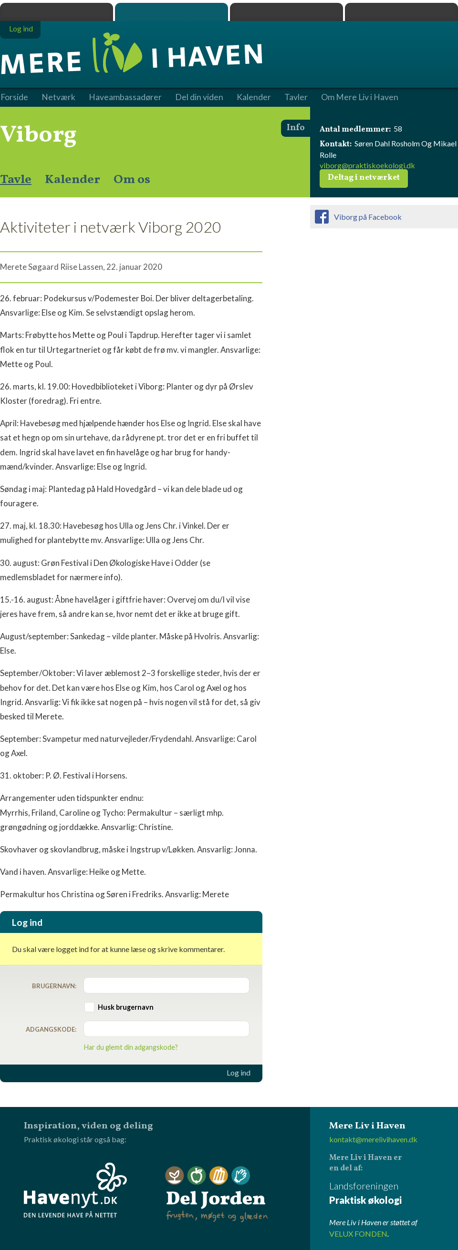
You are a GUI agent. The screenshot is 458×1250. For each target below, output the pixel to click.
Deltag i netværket (364, 178)
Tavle (15, 180)
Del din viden (199, 97)
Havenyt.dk (401, 12)
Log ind (238, 1072)
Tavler (296, 97)
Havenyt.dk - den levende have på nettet (75, 1190)
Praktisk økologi (56, 12)
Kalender (72, 180)
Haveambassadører (125, 97)
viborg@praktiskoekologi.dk (367, 165)
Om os (132, 180)
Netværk (58, 97)
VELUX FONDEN (358, 1233)
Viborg (38, 135)
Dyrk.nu (286, 12)
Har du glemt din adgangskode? (131, 1047)
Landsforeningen (393, 1193)
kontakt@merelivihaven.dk (373, 1139)
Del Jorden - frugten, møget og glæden (216, 1194)
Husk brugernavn (126, 1007)
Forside (14, 97)
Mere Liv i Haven (171, 12)
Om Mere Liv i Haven (359, 97)
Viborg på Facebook (368, 216)
